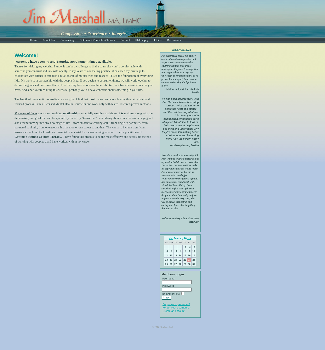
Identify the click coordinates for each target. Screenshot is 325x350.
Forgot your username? (176, 307)
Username (168, 278)
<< (171, 238)
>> (189, 238)
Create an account (173, 310)
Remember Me (171, 293)
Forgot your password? (176, 304)
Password (168, 285)
